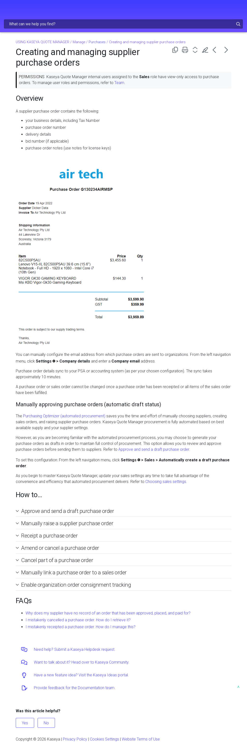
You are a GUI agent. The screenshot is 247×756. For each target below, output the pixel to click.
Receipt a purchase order (49, 535)
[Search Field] (123, 24)
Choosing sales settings (165, 481)
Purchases (97, 42)
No (46, 723)
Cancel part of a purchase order (57, 560)
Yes (25, 723)
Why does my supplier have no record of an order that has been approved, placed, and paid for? (108, 613)
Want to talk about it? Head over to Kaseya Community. (81, 662)
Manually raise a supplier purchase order (67, 523)
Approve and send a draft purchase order (153, 449)
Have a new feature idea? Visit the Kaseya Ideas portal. (81, 675)
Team (119, 82)
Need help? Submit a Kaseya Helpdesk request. (74, 649)
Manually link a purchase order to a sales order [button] (72, 572)
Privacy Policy (75, 739)
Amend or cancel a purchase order (60, 548)
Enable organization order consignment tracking (76, 585)
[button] (238, 24)
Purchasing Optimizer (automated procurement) (64, 416)
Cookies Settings (104, 739)
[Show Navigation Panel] (7, 9)
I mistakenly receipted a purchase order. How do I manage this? (81, 627)
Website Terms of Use (141, 739)
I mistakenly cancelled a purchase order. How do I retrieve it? (78, 620)
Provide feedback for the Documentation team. (74, 687)
